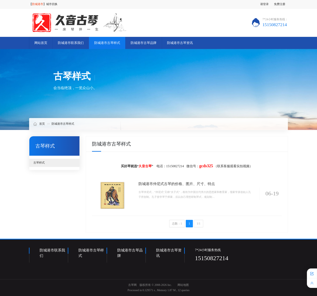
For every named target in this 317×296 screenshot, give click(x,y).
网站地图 (183, 284)
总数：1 (177, 223)
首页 (39, 123)
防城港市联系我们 (71, 43)
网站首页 (40, 43)
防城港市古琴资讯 (180, 43)
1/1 (198, 223)
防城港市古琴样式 (107, 43)
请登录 (264, 4)
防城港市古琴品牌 (143, 43)
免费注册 (279, 4)
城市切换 (51, 4)
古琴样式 (39, 162)
